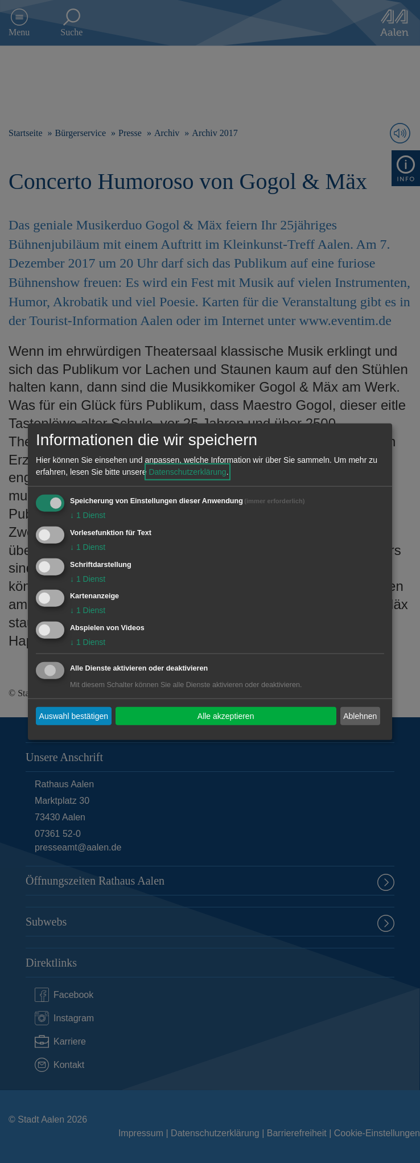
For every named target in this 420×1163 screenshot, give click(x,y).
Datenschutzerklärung (187, 471)
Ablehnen (360, 715)
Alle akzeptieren (225, 715)
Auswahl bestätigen (73, 715)
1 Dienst (87, 515)
